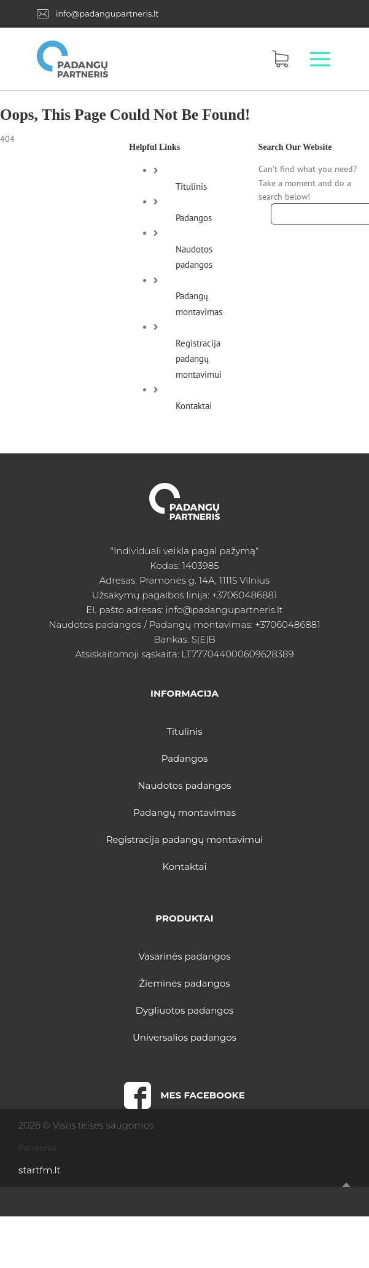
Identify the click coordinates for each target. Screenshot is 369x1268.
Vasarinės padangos (184, 956)
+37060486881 (244, 595)
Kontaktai (194, 406)
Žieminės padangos (184, 983)
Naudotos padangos (184, 785)
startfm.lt (39, 1170)
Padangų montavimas (184, 812)
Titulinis (191, 186)
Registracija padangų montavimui (199, 358)
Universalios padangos (184, 1037)
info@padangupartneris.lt (107, 13)
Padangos (194, 218)
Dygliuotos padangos (185, 1010)
